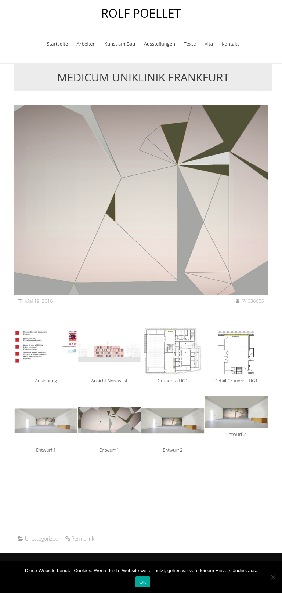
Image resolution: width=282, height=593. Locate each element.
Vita (209, 43)
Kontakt (230, 43)
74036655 (253, 301)
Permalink (82, 538)
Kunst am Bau (119, 43)
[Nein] (272, 577)
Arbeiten (86, 43)
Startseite (57, 43)
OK (142, 582)
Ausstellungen (159, 43)
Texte (190, 43)
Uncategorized (41, 538)
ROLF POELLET (141, 13)
